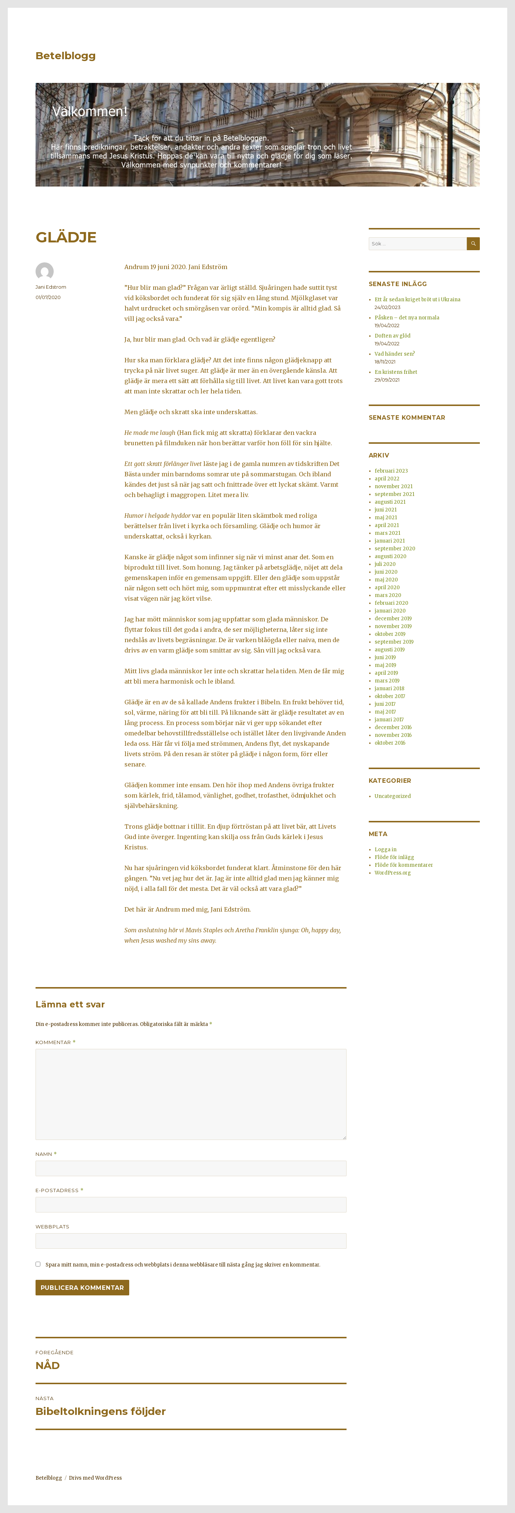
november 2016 (393, 735)
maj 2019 (385, 665)
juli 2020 (385, 564)
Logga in (386, 849)
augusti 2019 (390, 650)
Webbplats (53, 1226)
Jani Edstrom (51, 287)
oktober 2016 (390, 743)
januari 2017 (389, 720)
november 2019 (393, 626)
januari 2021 (390, 541)
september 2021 (394, 494)
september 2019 (394, 642)
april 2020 (387, 587)
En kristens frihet (396, 372)
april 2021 (387, 525)
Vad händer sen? (395, 354)
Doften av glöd (393, 336)
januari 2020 (390, 611)
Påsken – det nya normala (407, 318)
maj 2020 (386, 580)
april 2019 (386, 673)
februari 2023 (391, 471)
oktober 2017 (390, 696)
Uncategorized (393, 796)
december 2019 (393, 618)
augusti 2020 (391, 556)
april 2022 (387, 479)
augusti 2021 (390, 502)
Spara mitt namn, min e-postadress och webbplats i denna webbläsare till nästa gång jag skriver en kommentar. (183, 1265)
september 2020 (395, 549)
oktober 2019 (390, 634)
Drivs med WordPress (95, 1478)
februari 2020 (391, 603)
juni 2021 (386, 510)
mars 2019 (387, 681)
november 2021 (393, 486)
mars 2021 (387, 533)
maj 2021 (386, 517)
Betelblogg (66, 55)
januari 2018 (389, 688)
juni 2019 (385, 657)
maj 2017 (385, 712)
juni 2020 (386, 572)
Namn (46, 1154)
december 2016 (393, 727)
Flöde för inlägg (394, 857)
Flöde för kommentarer (404, 865)
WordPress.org (393, 873)
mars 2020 (388, 595)
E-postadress (60, 1190)
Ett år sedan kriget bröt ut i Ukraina (418, 299)
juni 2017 (385, 704)
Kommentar (56, 1042)
